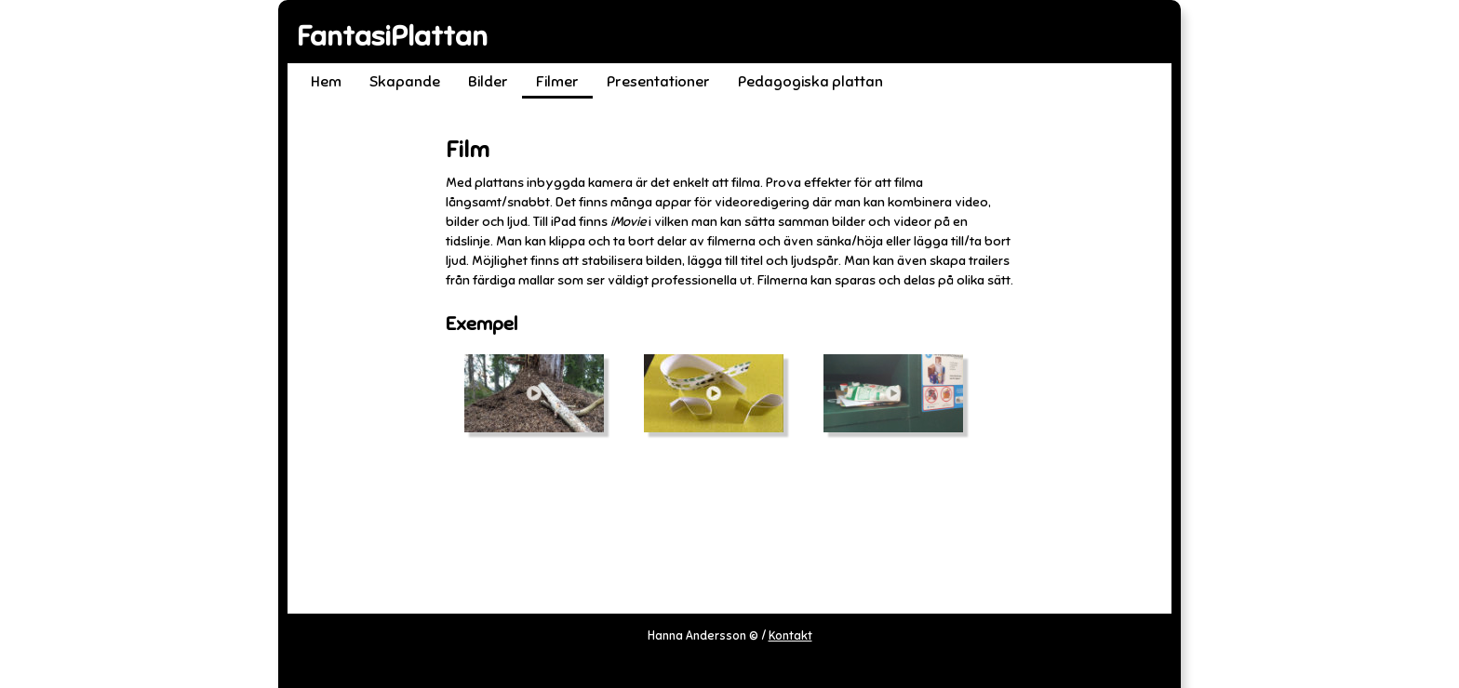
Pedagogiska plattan (810, 82)
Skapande (404, 82)
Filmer (557, 82)
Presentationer (658, 82)
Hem (326, 82)
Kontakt (790, 635)
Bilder (488, 82)
